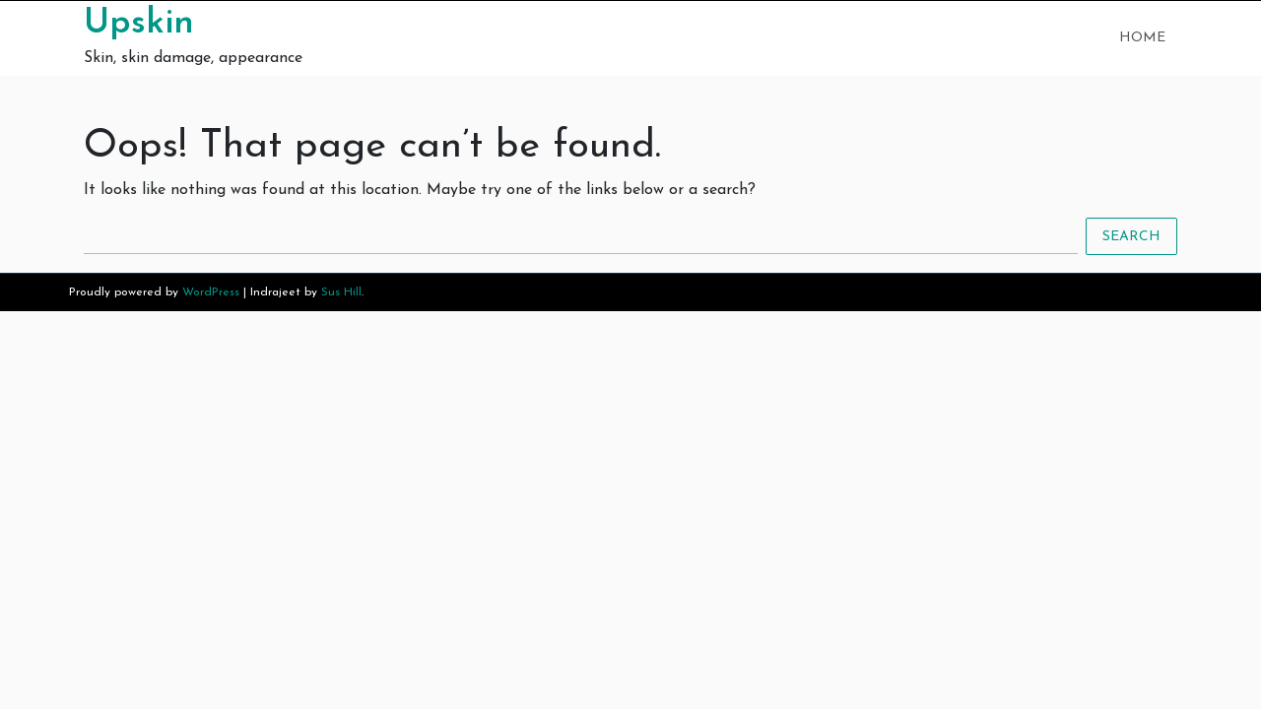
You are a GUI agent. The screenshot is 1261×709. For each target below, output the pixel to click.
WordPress (210, 292)
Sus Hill (341, 292)
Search (1131, 236)
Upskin (139, 23)
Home (1142, 38)
